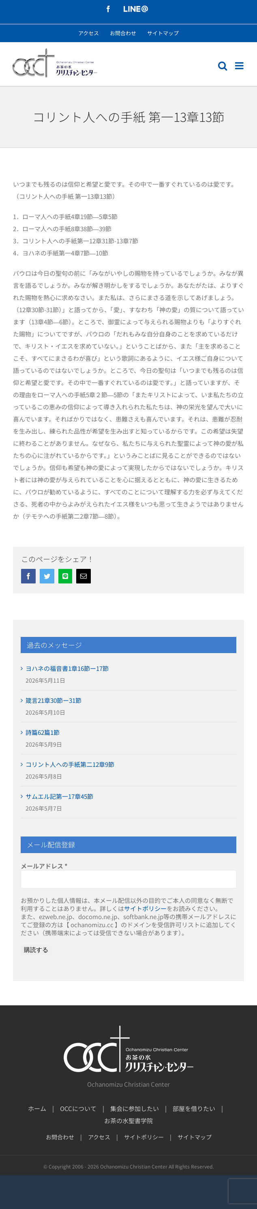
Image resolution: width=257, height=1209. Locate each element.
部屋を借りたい (194, 1108)
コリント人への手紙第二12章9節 (70, 764)
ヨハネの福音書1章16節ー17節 (67, 668)
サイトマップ (195, 1137)
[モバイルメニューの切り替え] (240, 65)
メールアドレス (44, 866)
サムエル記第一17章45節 (59, 796)
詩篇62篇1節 (43, 732)
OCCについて (78, 1108)
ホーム (37, 1108)
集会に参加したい (134, 1108)
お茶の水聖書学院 (128, 1120)
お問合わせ (60, 1137)
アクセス (99, 1137)
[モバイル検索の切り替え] (222, 65)
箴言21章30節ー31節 (53, 700)
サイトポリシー (145, 908)
